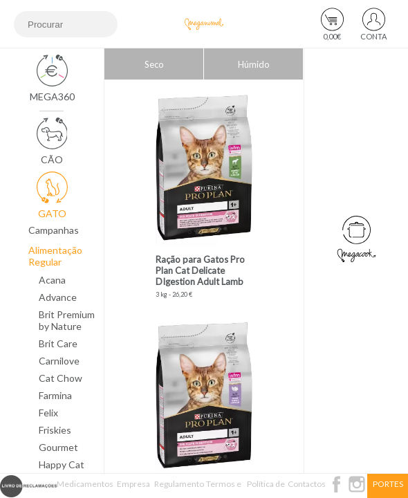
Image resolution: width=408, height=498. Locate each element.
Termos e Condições (224, 488)
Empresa (133, 484)
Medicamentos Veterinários (85, 488)
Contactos (307, 484)
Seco (154, 64)
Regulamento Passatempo (179, 488)
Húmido (254, 64)
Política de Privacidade (266, 488)
